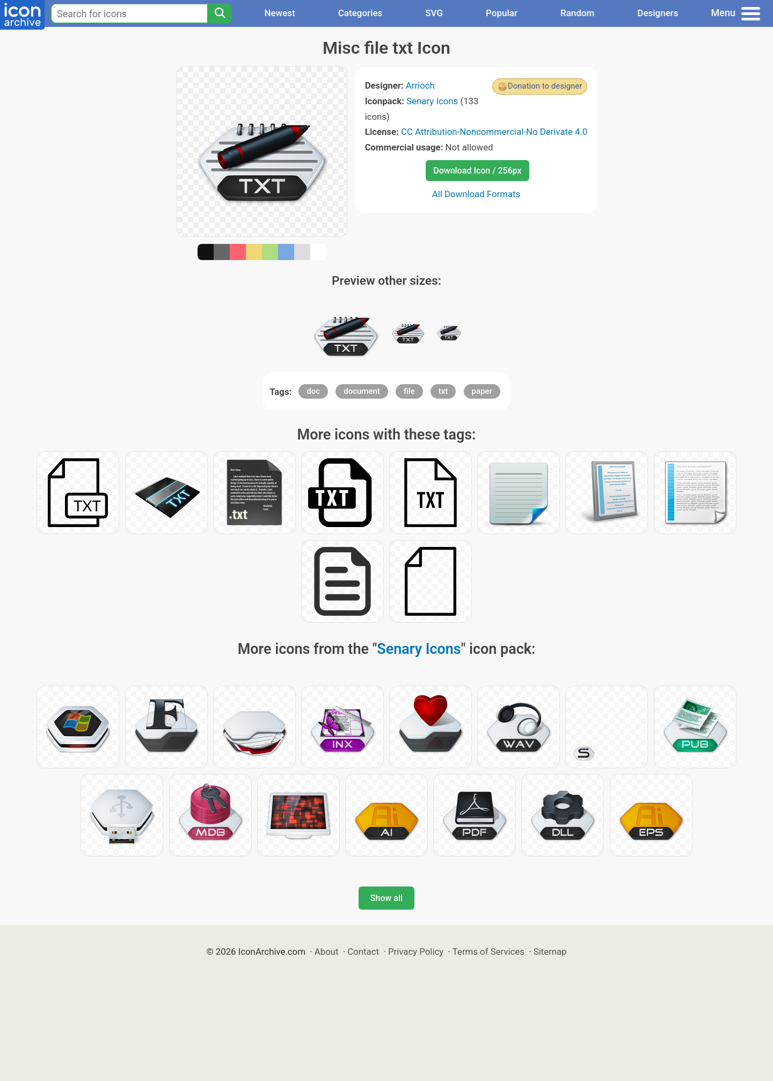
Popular (501, 13)
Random (577, 13)
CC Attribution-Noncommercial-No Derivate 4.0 (494, 131)
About (327, 951)
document (362, 391)
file (409, 391)
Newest (279, 13)
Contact (363, 951)
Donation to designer (545, 86)
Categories (360, 13)
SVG (434, 13)
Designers (657, 13)
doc (313, 391)
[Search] (219, 13)
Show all (386, 898)
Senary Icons (432, 101)
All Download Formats (476, 194)
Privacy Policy (415, 951)
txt (443, 391)
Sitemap (550, 951)
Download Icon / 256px (477, 170)
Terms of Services (488, 951)
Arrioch (420, 85)
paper (482, 391)
